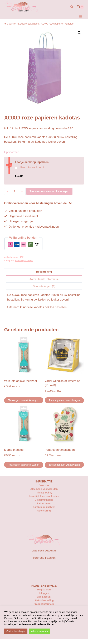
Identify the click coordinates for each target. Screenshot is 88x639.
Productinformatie (44, 604)
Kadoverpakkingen (24, 260)
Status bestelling (44, 600)
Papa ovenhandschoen (60, 449)
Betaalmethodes (44, 499)
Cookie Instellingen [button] (15, 631)
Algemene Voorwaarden (44, 489)
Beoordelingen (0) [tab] (44, 286)
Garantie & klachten (44, 507)
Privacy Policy (44, 492)
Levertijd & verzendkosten (44, 496)
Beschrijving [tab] (44, 271)
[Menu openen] (80, 16)
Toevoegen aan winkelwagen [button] (23, 400)
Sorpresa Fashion (44, 557)
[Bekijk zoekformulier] (72, 7)
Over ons (44, 485)
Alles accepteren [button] (39, 631)
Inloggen (44, 593)
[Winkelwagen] (80, 7)
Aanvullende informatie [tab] (43, 279)
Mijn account (44, 596)
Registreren (44, 589)
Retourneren (44, 503)
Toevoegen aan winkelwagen (49, 191)
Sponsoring (44, 510)
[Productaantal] (14, 191)
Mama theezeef (14, 449)
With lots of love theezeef (20, 381)
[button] (79, 33)
